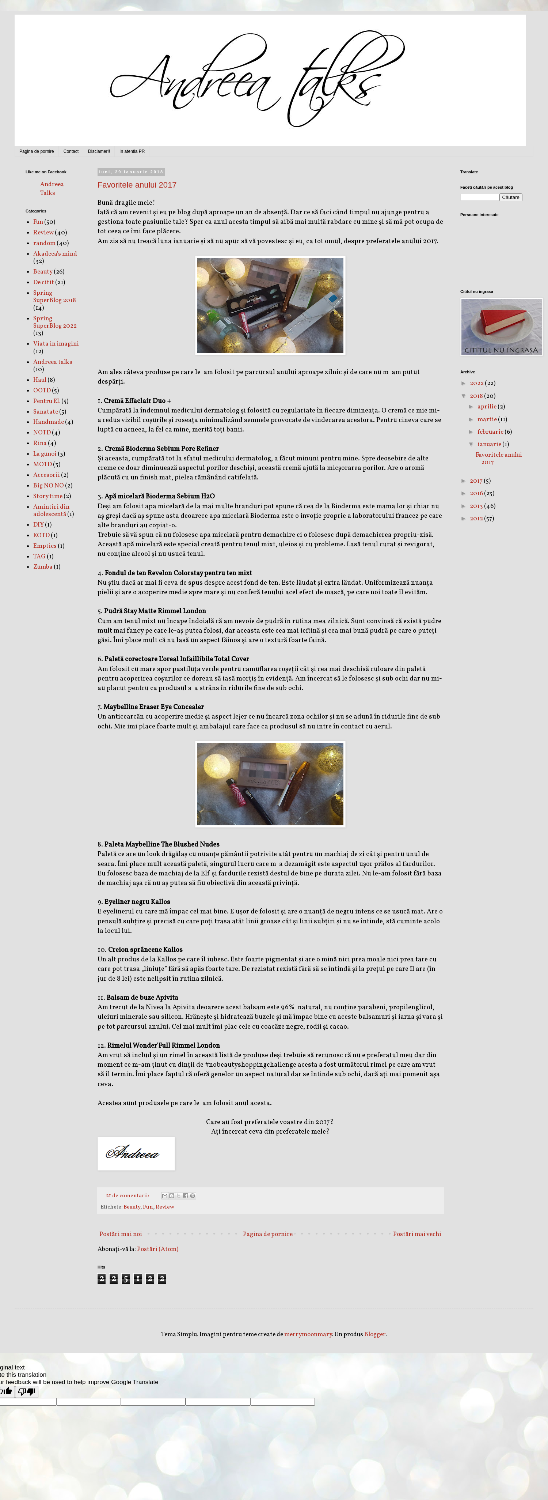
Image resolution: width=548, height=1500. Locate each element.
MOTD (42, 464)
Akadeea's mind (55, 254)
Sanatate (45, 412)
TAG (39, 557)
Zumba (43, 567)
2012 (477, 519)
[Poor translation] (26, 1392)
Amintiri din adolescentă (51, 511)
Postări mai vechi (417, 1234)
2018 (477, 396)
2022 (477, 383)
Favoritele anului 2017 (137, 184)
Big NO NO (48, 486)
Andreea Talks (52, 188)
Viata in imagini (56, 344)
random (44, 243)
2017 (477, 481)
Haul (39, 380)
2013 (477, 506)
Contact (71, 151)
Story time (47, 496)
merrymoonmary (308, 1334)
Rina (40, 443)
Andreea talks (52, 362)
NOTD (42, 433)
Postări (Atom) (157, 1249)
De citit (43, 282)
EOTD (41, 535)
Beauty (131, 1207)
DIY (38, 525)
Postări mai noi (120, 1234)
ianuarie (489, 444)
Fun (148, 1207)
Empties (45, 546)
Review (165, 1207)
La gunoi (45, 454)
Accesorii (46, 475)
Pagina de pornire (36, 151)
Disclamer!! (99, 151)
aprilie (487, 407)
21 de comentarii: (128, 1196)
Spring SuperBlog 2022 (55, 322)
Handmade (48, 422)
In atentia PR (132, 151)
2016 (477, 493)
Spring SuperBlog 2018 (54, 297)
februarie (491, 432)
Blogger (374, 1334)
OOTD (42, 391)
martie (487, 419)
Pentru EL (46, 401)
